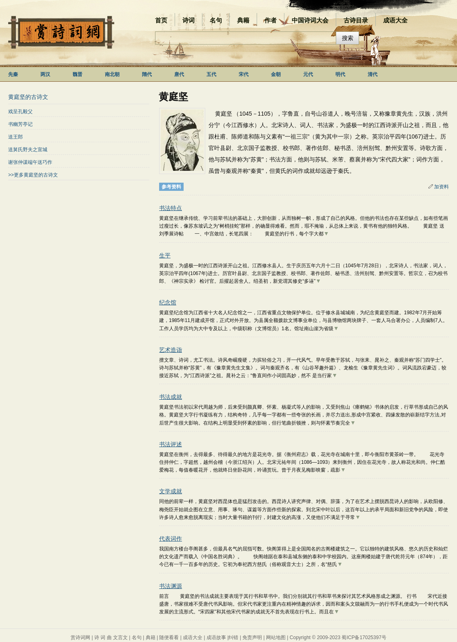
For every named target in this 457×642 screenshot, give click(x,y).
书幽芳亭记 (20, 124)
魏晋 (77, 74)
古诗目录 (356, 20)
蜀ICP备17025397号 (364, 637)
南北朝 (112, 74)
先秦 (13, 74)
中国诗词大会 (310, 20)
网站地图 (276, 637)
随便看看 (169, 637)
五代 (211, 74)
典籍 (243, 20)
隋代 (147, 74)
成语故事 (216, 637)
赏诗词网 (80, 637)
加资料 (438, 187)
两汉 (45, 74)
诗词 (188, 20)
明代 (340, 74)
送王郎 (15, 137)
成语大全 (395, 20)
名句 (216, 20)
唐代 (179, 74)
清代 (372, 74)
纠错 (233, 637)
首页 (161, 20)
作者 (270, 20)
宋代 (243, 74)
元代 (308, 74)
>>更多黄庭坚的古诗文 (33, 175)
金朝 (276, 74)
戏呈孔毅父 (20, 111)
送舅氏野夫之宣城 (27, 149)
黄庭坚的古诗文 (28, 97)
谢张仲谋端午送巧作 (30, 162)
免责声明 (252, 637)
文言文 (120, 637)
